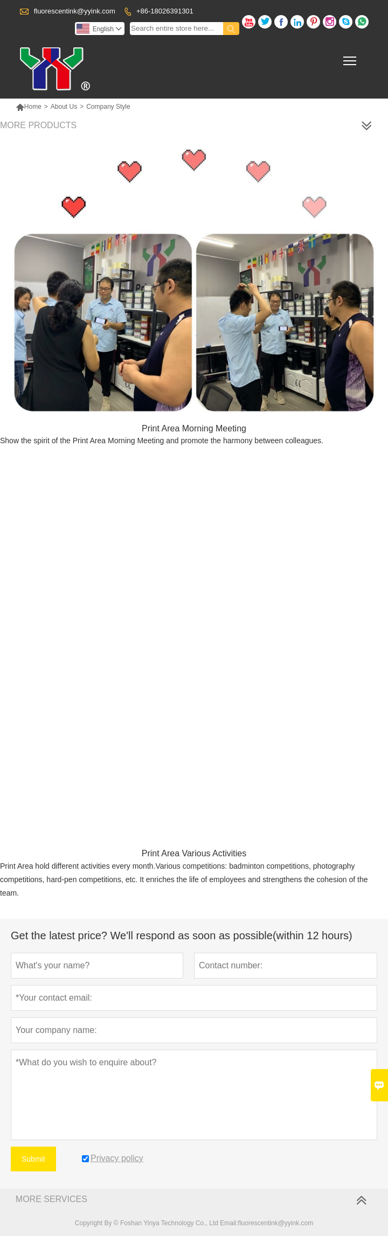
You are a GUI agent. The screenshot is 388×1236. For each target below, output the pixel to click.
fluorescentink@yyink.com (74, 11)
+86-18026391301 (164, 11)
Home (28, 107)
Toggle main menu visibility (350, 57)
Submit (33, 1159)
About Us (64, 106)
